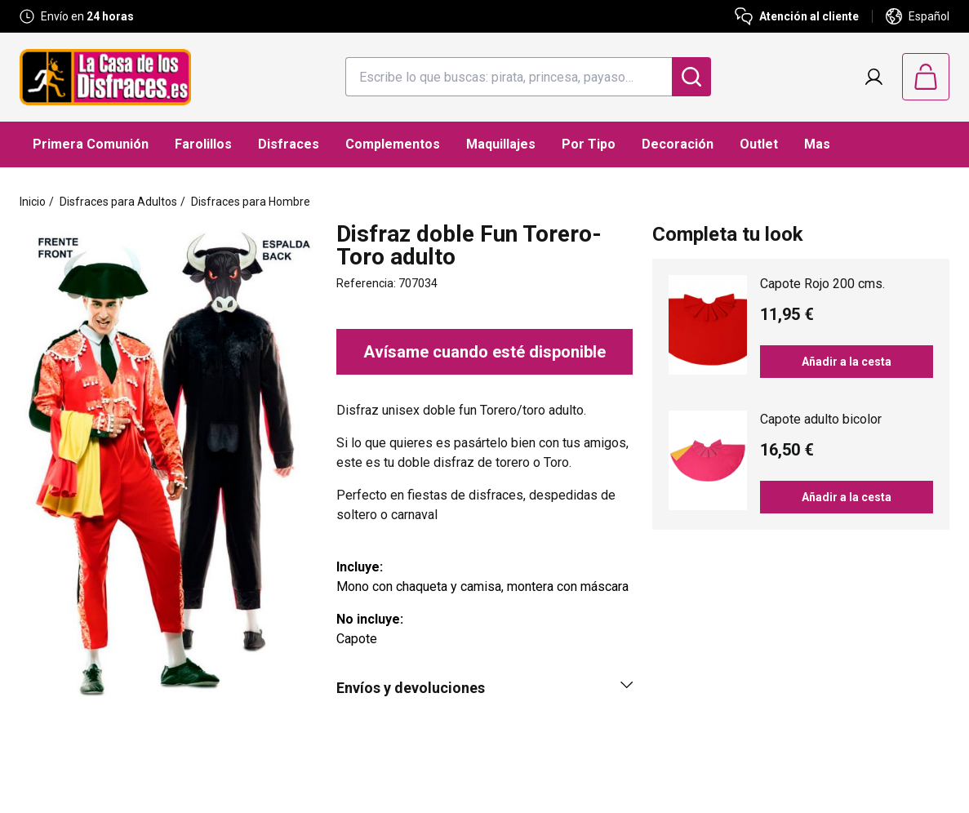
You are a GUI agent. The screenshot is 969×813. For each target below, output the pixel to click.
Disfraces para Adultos (118, 201)
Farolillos (203, 144)
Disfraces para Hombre (250, 201)
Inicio (33, 201)
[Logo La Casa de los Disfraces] (105, 77)
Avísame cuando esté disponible (484, 352)
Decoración (677, 144)
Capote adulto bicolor (821, 419)
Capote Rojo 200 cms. (822, 283)
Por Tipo (589, 144)
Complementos (392, 144)
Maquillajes (501, 144)
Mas (817, 144)
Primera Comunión (91, 144)
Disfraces (288, 144)
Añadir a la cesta (846, 361)
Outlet (759, 144)
